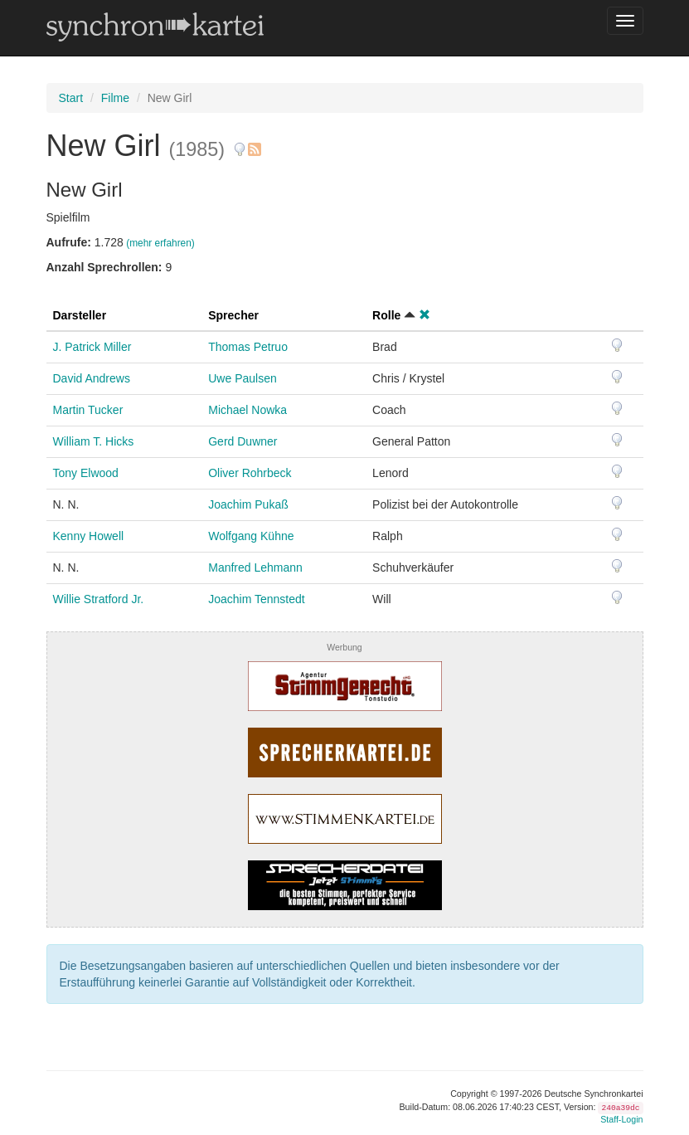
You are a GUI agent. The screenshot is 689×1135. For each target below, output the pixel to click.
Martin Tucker (88, 409)
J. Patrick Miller (92, 346)
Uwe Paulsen (242, 378)
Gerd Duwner (242, 441)
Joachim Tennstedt (256, 599)
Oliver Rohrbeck (249, 473)
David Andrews (91, 378)
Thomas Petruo (248, 346)
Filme (115, 98)
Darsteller (80, 315)
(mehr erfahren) (160, 243)
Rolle (386, 315)
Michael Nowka (247, 409)
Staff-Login (621, 1119)
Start (71, 98)
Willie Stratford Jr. (98, 599)
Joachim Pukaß (248, 504)
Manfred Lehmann (255, 567)
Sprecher (233, 315)
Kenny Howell (88, 536)
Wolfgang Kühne (251, 536)
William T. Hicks (93, 441)
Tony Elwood (86, 473)
